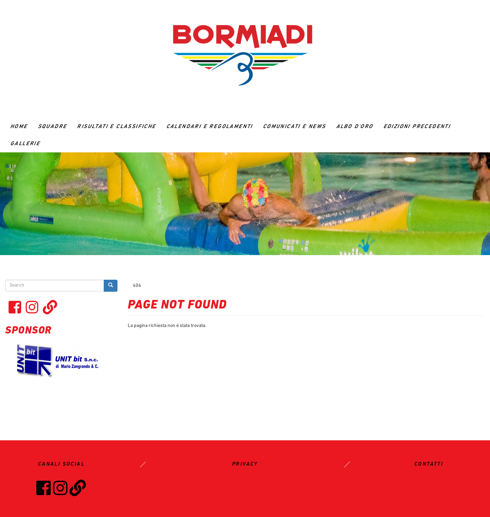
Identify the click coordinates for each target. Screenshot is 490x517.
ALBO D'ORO (354, 126)
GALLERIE (25, 144)
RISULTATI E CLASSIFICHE (116, 126)
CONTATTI (428, 464)
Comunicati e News (294, 126)
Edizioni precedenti (417, 126)
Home (19, 126)
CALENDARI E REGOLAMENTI (209, 126)
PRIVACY (245, 464)
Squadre (52, 126)
